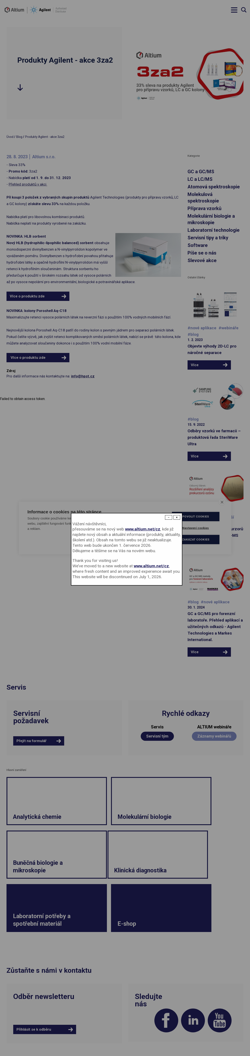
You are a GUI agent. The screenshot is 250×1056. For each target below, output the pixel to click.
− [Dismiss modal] (169, 517)
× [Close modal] (177, 517)
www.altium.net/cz (142, 529)
